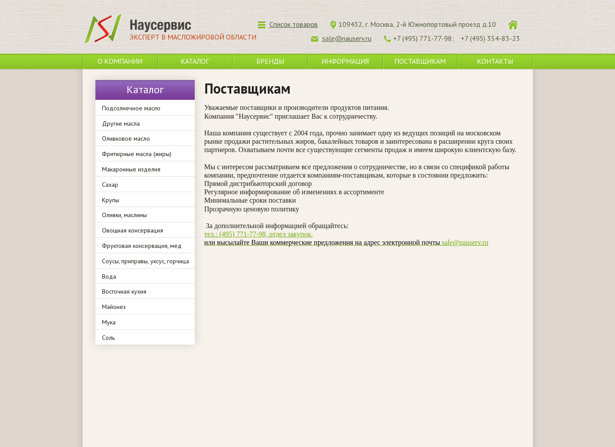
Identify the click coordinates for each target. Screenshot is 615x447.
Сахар (110, 185)
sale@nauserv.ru (346, 242)
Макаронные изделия (131, 169)
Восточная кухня (124, 291)
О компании (120, 61)
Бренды (270, 61)
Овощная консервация (132, 230)
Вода (109, 276)
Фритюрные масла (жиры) (136, 154)
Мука (109, 322)
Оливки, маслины (124, 215)
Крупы (110, 200)
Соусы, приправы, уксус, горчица (145, 261)
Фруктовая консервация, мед (142, 246)
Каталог (195, 61)
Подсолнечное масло (131, 108)
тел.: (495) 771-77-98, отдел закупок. (258, 234)
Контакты (495, 61)
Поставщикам (420, 61)
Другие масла (121, 123)
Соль (108, 338)
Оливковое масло (126, 138)
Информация (345, 61)
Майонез (114, 307)
